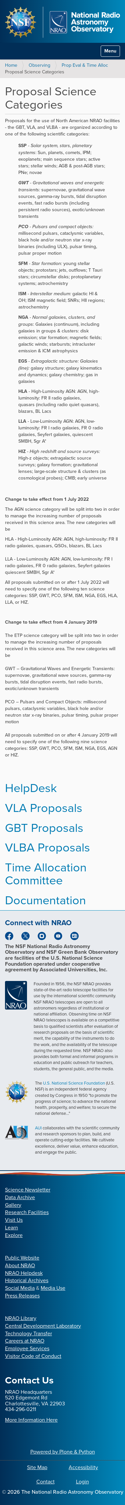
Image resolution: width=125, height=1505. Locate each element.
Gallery (13, 1205)
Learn (11, 1227)
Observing (39, 65)
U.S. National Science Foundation (74, 1083)
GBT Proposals (44, 828)
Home (11, 65)
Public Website (22, 1258)
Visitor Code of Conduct (33, 1356)
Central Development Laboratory (43, 1326)
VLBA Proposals (47, 847)
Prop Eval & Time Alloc (85, 65)
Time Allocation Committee (46, 873)
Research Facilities (27, 1212)
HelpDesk (31, 788)
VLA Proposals (43, 808)
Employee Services (27, 1348)
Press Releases (22, 1295)
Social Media (20, 1288)
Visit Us (14, 1220)
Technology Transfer (28, 1333)
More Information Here (31, 1420)
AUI (38, 1128)
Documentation (45, 900)
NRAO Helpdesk (24, 1273)
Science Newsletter (27, 1190)
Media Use (53, 1288)
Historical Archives (26, 1280)
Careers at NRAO (24, 1341)
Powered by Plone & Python (62, 1452)
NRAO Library (20, 1318)
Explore (14, 1235)
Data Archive (20, 1197)
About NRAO (20, 1265)
